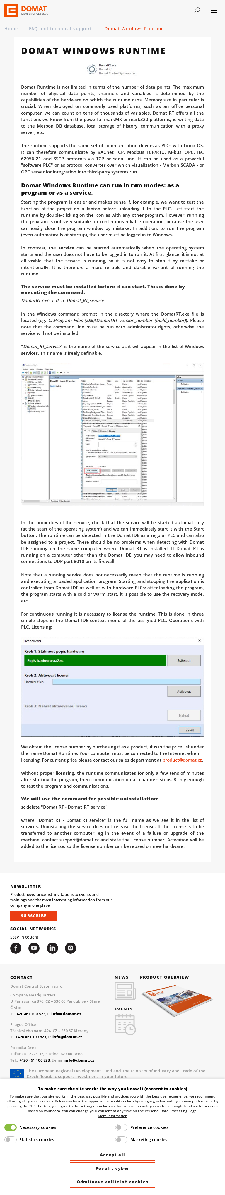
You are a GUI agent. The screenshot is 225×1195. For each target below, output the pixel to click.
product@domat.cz (182, 760)
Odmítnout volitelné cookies (113, 1181)
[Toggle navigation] (197, 10)
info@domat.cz (67, 1036)
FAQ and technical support (61, 28)
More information (112, 1115)
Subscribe (34, 915)
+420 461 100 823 (30, 1013)
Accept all (112, 1155)
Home (11, 28)
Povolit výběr (113, 1168)
